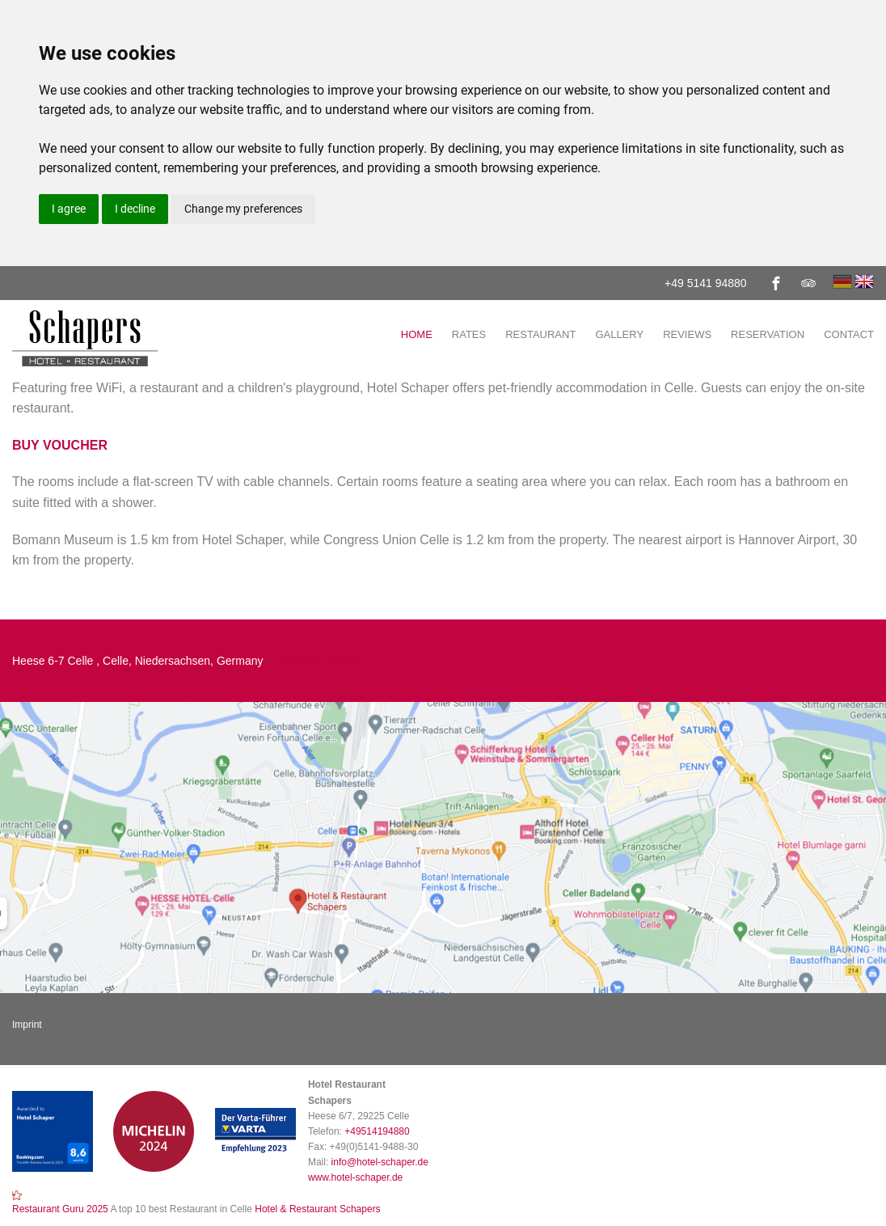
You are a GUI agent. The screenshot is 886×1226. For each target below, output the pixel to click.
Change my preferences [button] (243, 208)
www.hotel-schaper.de (355, 1177)
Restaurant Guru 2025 (60, 1209)
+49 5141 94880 (705, 283)
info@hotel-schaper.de (379, 1162)
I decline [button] (135, 208)
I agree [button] (69, 208)
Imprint (27, 1024)
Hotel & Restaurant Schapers (316, 1209)
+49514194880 (376, 1131)
